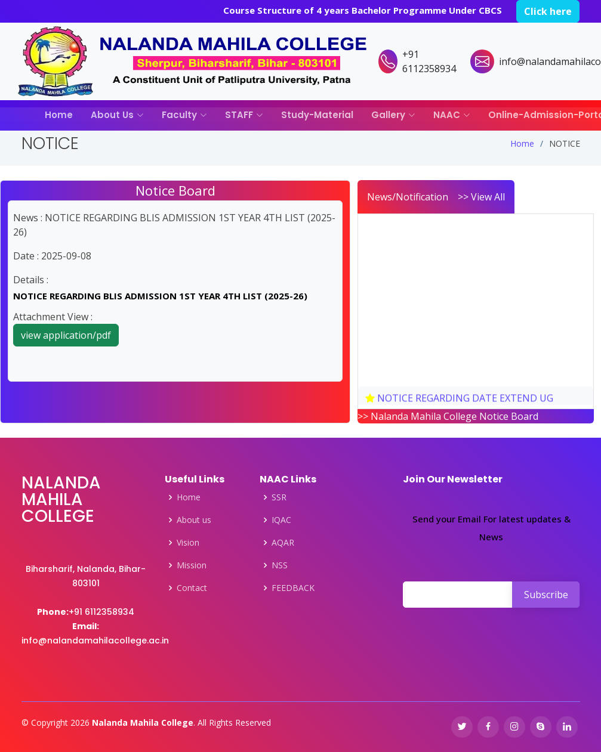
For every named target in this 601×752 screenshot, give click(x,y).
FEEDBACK (293, 588)
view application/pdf (66, 335)
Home (59, 115)
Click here (548, 11)
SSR (279, 497)
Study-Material (317, 115)
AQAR (283, 543)
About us (194, 520)
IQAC (281, 520)
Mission (192, 565)
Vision (188, 543)
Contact (192, 588)
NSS (280, 565)
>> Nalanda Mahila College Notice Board (447, 416)
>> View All (481, 196)
